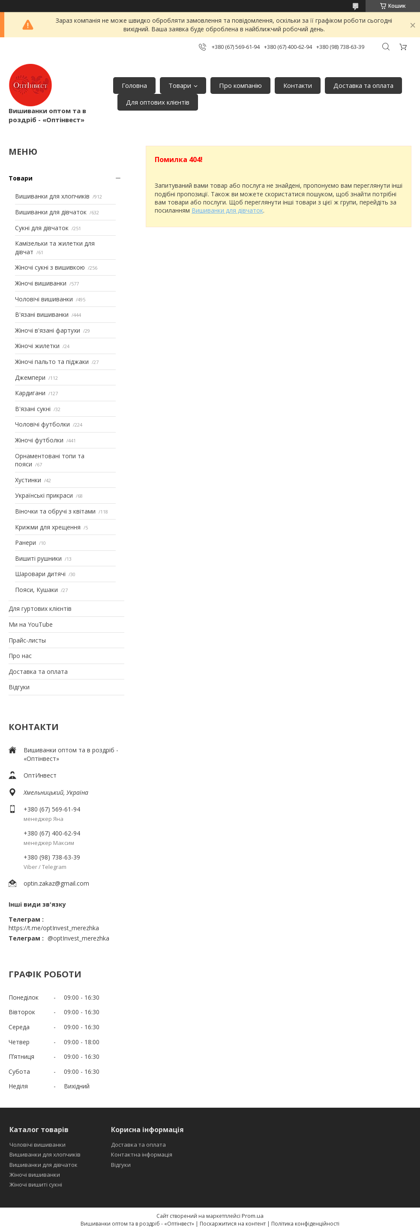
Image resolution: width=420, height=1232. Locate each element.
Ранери (25, 542)
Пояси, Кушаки (36, 590)
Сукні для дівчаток (42, 228)
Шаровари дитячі (40, 574)
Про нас (20, 656)
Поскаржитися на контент (233, 1223)
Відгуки (19, 687)
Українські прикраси (44, 495)
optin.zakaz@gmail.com (56, 883)
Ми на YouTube (31, 624)
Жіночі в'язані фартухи (47, 330)
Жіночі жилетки (37, 346)
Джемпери (30, 377)
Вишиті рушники (38, 558)
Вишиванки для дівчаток (51, 212)
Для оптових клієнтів (157, 102)
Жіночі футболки (39, 440)
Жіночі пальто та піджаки (52, 362)
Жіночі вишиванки (40, 283)
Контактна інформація (141, 1154)
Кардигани (30, 393)
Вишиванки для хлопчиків (52, 196)
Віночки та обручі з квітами (55, 511)
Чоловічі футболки (42, 424)
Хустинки (28, 480)
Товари (179, 85)
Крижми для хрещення (48, 527)
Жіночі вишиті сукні (35, 1184)
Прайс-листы (27, 640)
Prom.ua (253, 1216)
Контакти (297, 85)
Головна (134, 85)
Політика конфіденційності (305, 1223)
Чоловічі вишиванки (44, 299)
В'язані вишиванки (42, 314)
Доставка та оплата (363, 85)
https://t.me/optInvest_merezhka (54, 928)
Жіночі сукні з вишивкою (50, 267)
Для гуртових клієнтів (40, 608)
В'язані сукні (33, 409)
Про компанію (240, 85)
